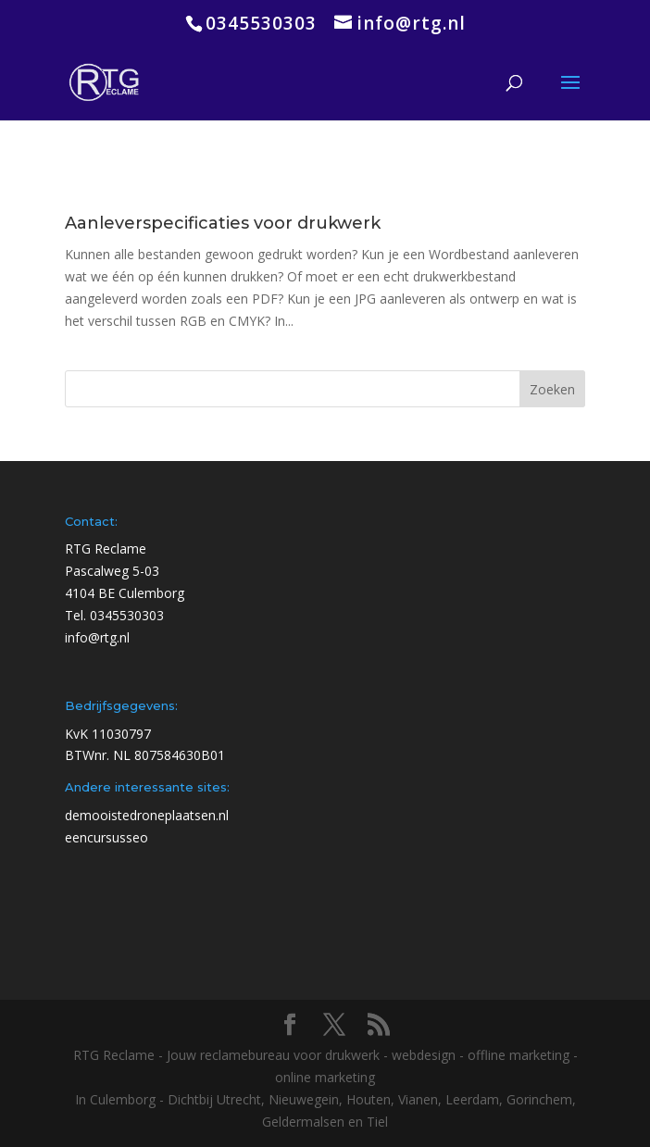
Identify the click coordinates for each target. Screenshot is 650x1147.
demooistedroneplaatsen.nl (147, 815)
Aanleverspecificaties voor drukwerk (223, 223)
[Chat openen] (600, 1097)
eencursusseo (106, 837)
